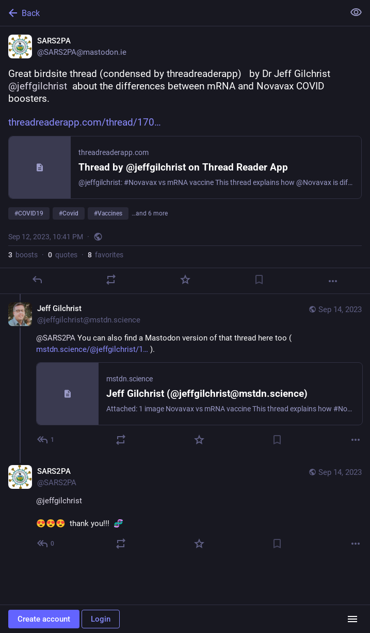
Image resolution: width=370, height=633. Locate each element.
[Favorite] (185, 279)
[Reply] (37, 279)
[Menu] (352, 619)
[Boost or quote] (111, 279)
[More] (333, 281)
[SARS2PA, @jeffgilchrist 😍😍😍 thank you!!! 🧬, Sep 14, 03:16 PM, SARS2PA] (185, 509)
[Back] (171, 13)
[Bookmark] (259, 279)
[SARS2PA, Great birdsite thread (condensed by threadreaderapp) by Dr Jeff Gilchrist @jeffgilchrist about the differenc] (185, 160)
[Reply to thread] (46, 440)
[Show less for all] (356, 12)
